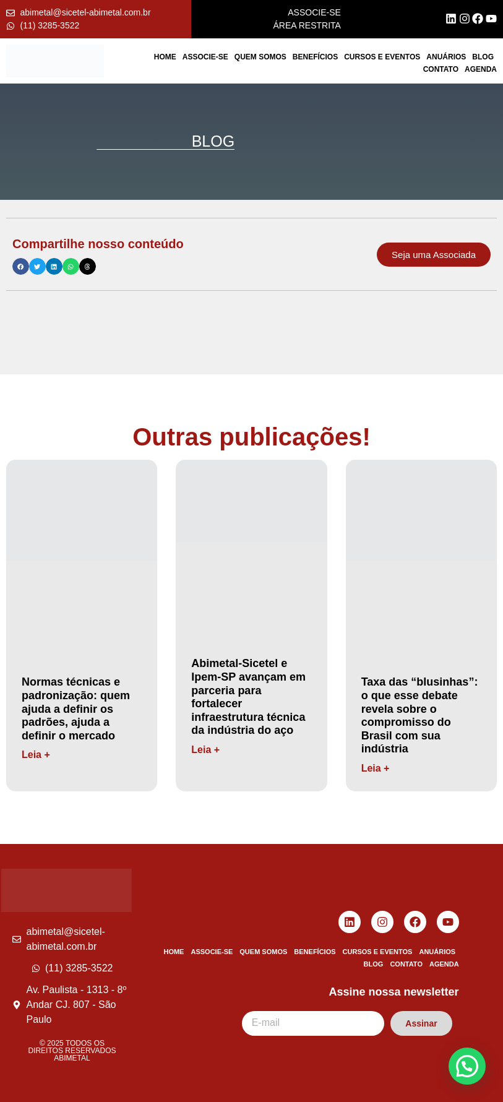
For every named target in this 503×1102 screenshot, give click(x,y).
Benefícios (315, 57)
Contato (440, 69)
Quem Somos (260, 57)
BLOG (213, 141)
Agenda (481, 69)
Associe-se (205, 57)
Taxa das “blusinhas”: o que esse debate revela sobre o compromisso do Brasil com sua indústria (419, 715)
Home (165, 57)
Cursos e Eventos (382, 57)
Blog (483, 57)
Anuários (446, 57)
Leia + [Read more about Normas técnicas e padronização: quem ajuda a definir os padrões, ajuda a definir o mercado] (36, 754)
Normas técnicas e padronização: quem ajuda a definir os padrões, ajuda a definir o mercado (76, 708)
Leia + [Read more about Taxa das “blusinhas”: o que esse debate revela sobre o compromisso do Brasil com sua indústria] (375, 768)
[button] (20, 266)
